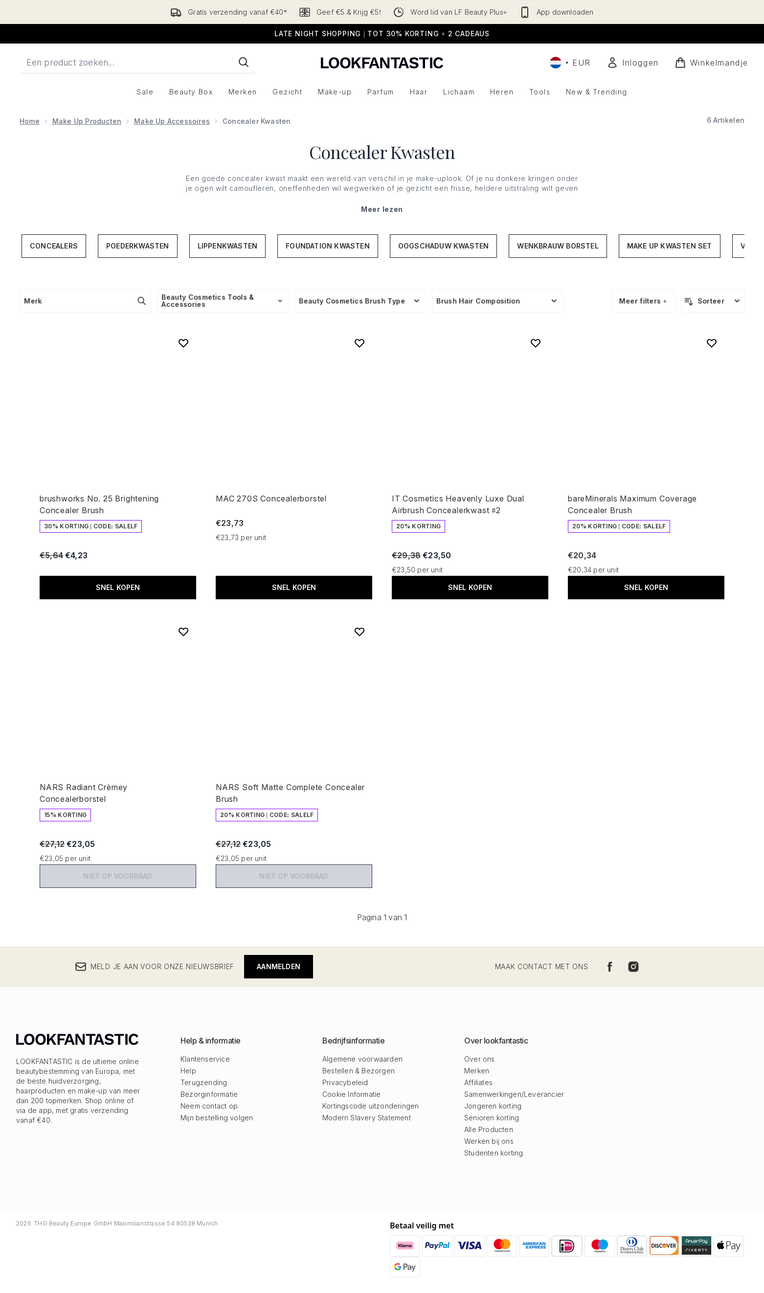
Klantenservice (205, 1059)
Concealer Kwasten (382, 151)
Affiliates (478, 1082)
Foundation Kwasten (328, 246)
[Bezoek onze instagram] (633, 967)
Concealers (54, 246)
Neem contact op (209, 1106)
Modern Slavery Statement (366, 1117)
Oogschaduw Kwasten (443, 246)
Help (188, 1070)
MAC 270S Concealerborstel (271, 498)
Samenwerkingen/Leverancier (514, 1094)
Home (30, 121)
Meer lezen (382, 209)
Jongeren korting (492, 1106)
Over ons (479, 1059)
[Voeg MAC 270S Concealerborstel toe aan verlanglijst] (359, 343)
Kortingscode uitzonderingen (370, 1106)
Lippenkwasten (228, 246)
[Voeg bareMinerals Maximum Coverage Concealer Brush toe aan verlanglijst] (711, 343)
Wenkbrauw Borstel (557, 246)
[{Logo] (382, 62)
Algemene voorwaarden (362, 1059)
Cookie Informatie (351, 1094)
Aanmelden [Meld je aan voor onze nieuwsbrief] (278, 966)
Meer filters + (643, 300)
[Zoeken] (243, 62)
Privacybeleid (345, 1082)
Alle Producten (488, 1129)
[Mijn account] (633, 62)
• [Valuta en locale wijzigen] (570, 62)
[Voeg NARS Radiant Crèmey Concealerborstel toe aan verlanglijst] (183, 631)
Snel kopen (118, 587)
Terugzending (203, 1082)
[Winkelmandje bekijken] (711, 62)
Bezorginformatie (209, 1094)
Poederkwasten (137, 246)
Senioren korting (491, 1117)
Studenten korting (493, 1153)
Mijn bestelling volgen (216, 1117)
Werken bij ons (489, 1141)
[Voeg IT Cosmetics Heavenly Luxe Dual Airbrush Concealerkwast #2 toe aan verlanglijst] (535, 343)
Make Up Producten (86, 121)
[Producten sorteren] (712, 301)
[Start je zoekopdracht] (138, 62)
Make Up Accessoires (172, 121)
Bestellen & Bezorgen (358, 1070)
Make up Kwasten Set (669, 246)
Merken (476, 1070)
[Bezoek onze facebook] (610, 967)
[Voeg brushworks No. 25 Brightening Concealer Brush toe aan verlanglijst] (183, 343)
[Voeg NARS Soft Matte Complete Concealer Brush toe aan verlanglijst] (359, 631)
